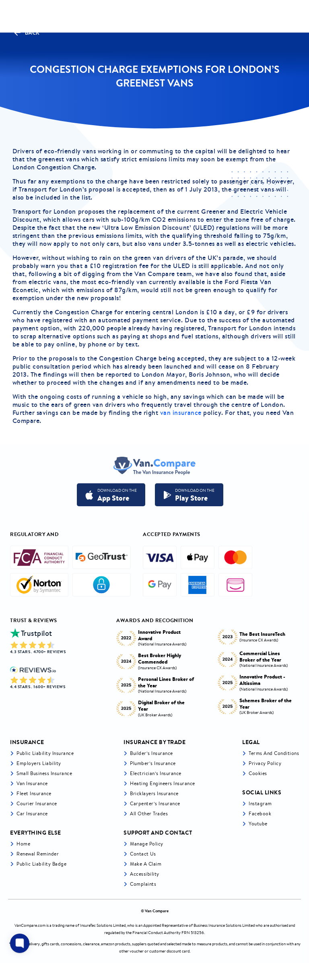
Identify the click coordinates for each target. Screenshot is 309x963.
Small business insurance (44, 773)
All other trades (149, 813)
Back (26, 32)
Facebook (260, 813)
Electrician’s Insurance (155, 773)
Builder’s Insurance (151, 753)
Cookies (258, 773)
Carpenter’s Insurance (155, 803)
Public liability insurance (45, 753)
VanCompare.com (29, 925)
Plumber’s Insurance (153, 763)
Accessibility (144, 874)
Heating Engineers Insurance (162, 783)
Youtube (258, 824)
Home (23, 844)
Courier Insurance (36, 803)
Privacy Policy (265, 763)
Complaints (143, 884)
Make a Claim (145, 864)
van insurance (181, 412)
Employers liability (38, 763)
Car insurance (32, 813)
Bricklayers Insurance (154, 793)
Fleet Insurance (34, 793)
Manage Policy (146, 844)
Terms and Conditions (274, 753)
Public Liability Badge (41, 864)
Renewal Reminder (37, 854)
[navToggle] (294, 16)
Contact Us (143, 854)
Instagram (260, 803)
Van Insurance (32, 783)
